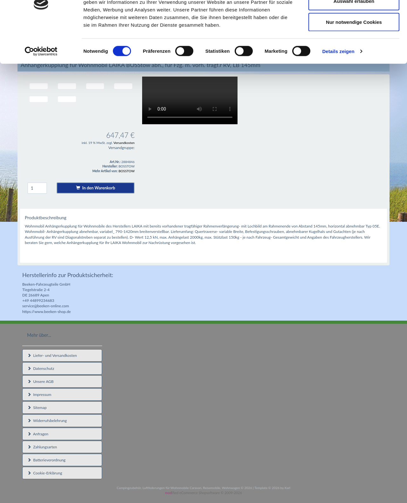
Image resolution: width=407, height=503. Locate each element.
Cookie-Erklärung (44, 473)
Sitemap (37, 407)
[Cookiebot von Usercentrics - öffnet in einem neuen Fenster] (41, 87)
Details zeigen (338, 87)
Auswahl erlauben (354, 37)
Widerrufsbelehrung (47, 420)
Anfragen (37, 434)
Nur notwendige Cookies (354, 58)
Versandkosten (124, 143)
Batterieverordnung (46, 460)
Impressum (39, 394)
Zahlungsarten (42, 447)
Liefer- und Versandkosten (52, 355)
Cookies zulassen (354, 16)
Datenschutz (40, 368)
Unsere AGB (40, 381)
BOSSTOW (127, 171)
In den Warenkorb (95, 187)
